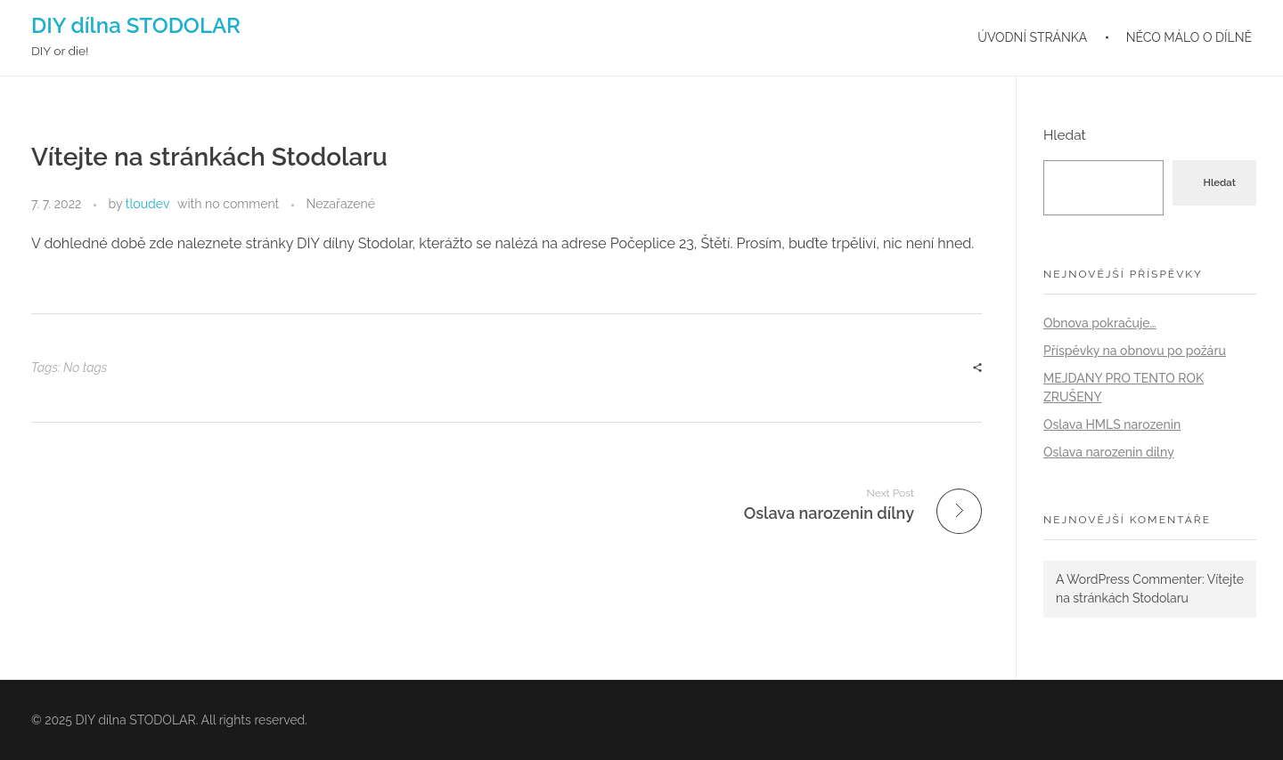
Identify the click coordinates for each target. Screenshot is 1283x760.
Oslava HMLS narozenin (1112, 424)
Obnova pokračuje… (1099, 323)
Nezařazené (340, 204)
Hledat (1064, 135)
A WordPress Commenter (1129, 579)
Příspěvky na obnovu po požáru (1134, 351)
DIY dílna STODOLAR (136, 25)
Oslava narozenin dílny (1108, 452)
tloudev (148, 204)
